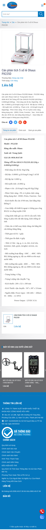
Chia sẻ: (5, 122)
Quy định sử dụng (8, 446)
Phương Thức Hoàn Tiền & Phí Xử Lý (16, 476)
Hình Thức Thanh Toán (10, 459)
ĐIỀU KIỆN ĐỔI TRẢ (9, 466)
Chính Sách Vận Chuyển (11, 453)
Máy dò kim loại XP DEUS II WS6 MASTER (12, 382)
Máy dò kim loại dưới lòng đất (18, 347)
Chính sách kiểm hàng (10, 463)
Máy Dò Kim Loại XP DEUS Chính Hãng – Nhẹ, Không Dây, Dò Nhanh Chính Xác (34, 382)
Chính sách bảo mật (9, 449)
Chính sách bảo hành (10, 456)
